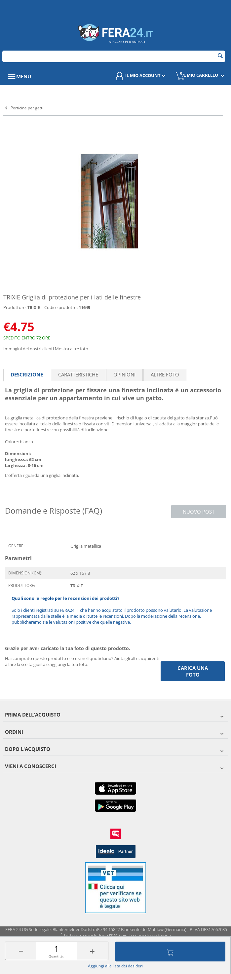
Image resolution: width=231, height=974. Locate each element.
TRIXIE (33, 307)
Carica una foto (192, 671)
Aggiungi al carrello (170, 951)
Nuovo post (198, 511)
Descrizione (27, 374)
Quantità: (56, 956)
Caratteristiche (78, 374)
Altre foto (165, 374)
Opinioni (124, 374)
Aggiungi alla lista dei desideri (115, 966)
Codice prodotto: (61, 307)
